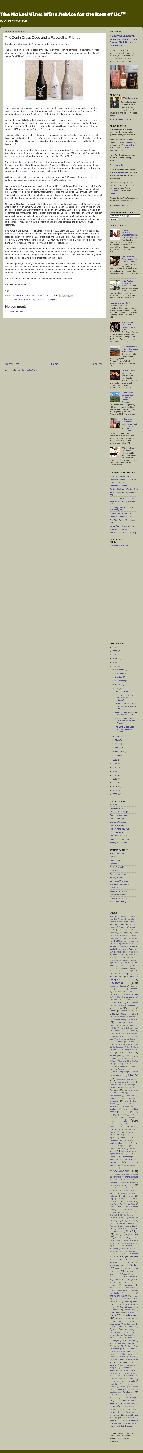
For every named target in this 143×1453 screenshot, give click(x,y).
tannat (123, 1329)
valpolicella (130, 1370)
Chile (112, 1013)
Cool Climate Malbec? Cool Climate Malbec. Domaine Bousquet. (129, 397)
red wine (134, 1257)
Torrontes (116, 1349)
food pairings (123, 1072)
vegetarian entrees (116, 1378)
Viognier (129, 1392)
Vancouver (113, 1373)
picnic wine (122, 1228)
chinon (122, 1017)
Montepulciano (131, 1177)
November (120, 673)
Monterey (113, 1182)
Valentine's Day (116, 1370)
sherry (126, 1302)
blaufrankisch (114, 960)
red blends (118, 1256)
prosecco (40, 299)
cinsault (119, 1023)
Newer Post (12, 363)
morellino (116, 1185)
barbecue (123, 946)
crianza (119, 1044)
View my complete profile (120, 119)
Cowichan (131, 1042)
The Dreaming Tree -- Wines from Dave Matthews (130, 259)
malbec (113, 1151)
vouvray (122, 1395)
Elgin (114, 1064)
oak (122, 1212)
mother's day (129, 1188)
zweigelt (130, 1426)
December (120, 669)
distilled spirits (115, 1056)
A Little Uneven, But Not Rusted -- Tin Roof (121, 304)
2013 (115, 767)
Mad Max (115, 1148)
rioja (117, 1268)
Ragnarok (132, 1251)
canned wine (121, 989)
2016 (115, 666)
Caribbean (117, 991)
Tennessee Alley (129, 1335)
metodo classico (129, 1165)
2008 (115, 786)
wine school (115, 1420)
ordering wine (133, 1218)
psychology (114, 1249)
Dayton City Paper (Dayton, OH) (124, 489)
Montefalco (117, 1177)
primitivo (121, 1243)
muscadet (113, 1193)
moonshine (134, 1182)
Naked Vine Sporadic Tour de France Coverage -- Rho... (126, 706)
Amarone (122, 927)
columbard (118, 1031)
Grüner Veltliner (127, 1104)
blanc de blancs (128, 957)
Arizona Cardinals (119, 935)
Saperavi (135, 1290)
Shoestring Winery (118, 895)
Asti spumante (133, 938)
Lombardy (116, 1146)
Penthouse (113, 1226)
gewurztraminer (131, 1090)
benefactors (118, 955)
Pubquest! (114, 888)
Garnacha (113, 1087)
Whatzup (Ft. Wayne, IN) (120, 529)
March (118, 748)
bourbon (128, 963)
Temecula (130, 1332)
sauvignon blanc (118, 1296)
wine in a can (115, 1415)
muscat (124, 1193)
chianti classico (128, 1011)
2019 (115, 655)
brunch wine (125, 971)
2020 (115, 651)
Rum (111, 1277)
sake (136, 1279)
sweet (133, 1324)
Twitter (112, 193)
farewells (26, 299)
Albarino (122, 922)
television (117, 1332)
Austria (115, 944)
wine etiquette (133, 1409)
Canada (123, 986)
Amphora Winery (117, 853)
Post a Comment (16, 312)
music (133, 1193)
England (123, 1064)
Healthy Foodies (117, 877)
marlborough (128, 1157)
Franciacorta (120, 1079)
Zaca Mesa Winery (118, 902)
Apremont (113, 933)
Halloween (113, 1106)
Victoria (122, 1387)
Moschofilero (114, 1188)
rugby (133, 1274)
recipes (135, 1254)
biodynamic (114, 957)
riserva (127, 1268)
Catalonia (126, 994)
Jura (122, 1132)
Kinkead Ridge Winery (119, 884)
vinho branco (133, 1387)
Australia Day (133, 941)
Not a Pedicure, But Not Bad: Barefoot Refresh (129, 283)
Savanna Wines (128, 371)
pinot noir (133, 1234)
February (119, 751)
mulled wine (129, 1190)
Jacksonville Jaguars (117, 1124)
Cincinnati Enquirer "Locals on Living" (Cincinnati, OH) (123, 481)
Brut (115, 974)
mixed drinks (114, 1174)
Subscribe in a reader (119, 545)
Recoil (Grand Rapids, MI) (121, 517)
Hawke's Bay (128, 1106)
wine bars (124, 1406)
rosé (117, 1271)
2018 (115, 658)
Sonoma (116, 1310)
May (117, 740)
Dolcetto (113, 1058)
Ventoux (112, 1381)
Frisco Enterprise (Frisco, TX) (122, 498)
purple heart (114, 1251)
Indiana (132, 1115)
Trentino (112, 1357)
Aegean (123, 916)
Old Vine (123, 1215)
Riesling (134, 1265)
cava (136, 994)
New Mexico (130, 1202)
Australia (117, 941)
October (119, 677)
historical (125, 1109)
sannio (112, 1290)
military (112, 1168)
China (115, 1017)
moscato (129, 1185)
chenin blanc (116, 1008)
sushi (126, 1324)
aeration (132, 916)
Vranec (132, 1395)
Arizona (135, 933)
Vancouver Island (116, 1376)
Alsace (112, 927)
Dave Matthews (132, 1047)
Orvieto (112, 1223)
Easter (121, 1061)
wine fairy (117, 1412)
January (119, 755)
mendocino (114, 1159)
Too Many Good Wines (120, 836)
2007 (115, 790)
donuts (124, 1058)
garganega (131, 1085)
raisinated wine (115, 1254)
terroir (112, 1338)
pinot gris (119, 1234)
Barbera (132, 946)
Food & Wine (115, 870)
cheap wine (122, 1005)
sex (133, 1299)
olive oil (132, 1215)
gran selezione (115, 1096)
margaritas (127, 1154)
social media (133, 1307)
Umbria (113, 1365)
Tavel (131, 1330)
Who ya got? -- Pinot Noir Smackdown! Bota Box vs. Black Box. (130, 233)
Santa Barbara (123, 1290)
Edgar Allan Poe (132, 1061)
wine (112, 1406)
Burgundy (128, 974)
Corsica (132, 1039)
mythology (113, 1196)
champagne (129, 997)
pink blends (117, 1232)
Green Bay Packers (127, 1098)
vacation (132, 1365)
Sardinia (117, 1293)
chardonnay (116, 1002)
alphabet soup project (121, 924)
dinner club (17, 299)
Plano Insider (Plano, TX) (121, 513)
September (120, 681)
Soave (122, 1307)
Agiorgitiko (113, 919)
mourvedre (113, 1190)
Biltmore (132, 955)
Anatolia (132, 927)
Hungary (134, 1112)
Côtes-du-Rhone (129, 448)
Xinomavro (134, 1423)
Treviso (132, 1357)
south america (130, 1312)
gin (115, 1093)
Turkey (121, 1359)
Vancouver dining (128, 1373)
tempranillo (114, 1335)
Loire (136, 1143)
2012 (115, 771)
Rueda (124, 1274)
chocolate (132, 1017)
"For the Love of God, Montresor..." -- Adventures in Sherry (129, 325)
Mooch (123, 1182)
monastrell (134, 1174)
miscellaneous (120, 1171)
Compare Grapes (117, 818)
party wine (123, 1223)
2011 (115, 775)
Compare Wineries (118, 822)
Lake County (127, 1138)
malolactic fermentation (129, 1151)
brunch (115, 971)
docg (133, 1056)
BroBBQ (113, 857)
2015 (115, 760)
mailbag (125, 1149)
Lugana (124, 1146)
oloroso (112, 1218)
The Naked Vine (130, 98)
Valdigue (113, 1368)
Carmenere (114, 994)
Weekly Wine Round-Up (120, 843)
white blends (128, 1401)
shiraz (135, 1302)
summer (131, 1321)
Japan (112, 1127)
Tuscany (117, 1362)
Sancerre (128, 1285)
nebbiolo (132, 1199)
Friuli (130, 1079)
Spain (113, 1315)
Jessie (132, 1127)
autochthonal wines (128, 944)
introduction (127, 142)
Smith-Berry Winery (118, 898)
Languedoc (114, 1140)
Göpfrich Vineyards (118, 874)
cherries (131, 1008)
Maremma (116, 1154)
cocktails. (113, 1028)
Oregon (116, 1220)
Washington (132, 1397)
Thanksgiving (115, 1340)
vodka (112, 1395)
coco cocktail (124, 1028)
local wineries (116, 1143)
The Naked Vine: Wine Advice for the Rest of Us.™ (63, 14)
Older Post (96, 363)
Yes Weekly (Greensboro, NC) (123, 533)
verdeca (122, 1381)
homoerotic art (123, 1112)
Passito (132, 1223)
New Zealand (115, 1207)
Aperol (122, 930)
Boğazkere (125, 960)
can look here (30, 168)
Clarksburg (130, 1022)
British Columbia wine (129, 968)
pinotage (118, 1238)
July (117, 688)
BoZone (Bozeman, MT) (120, 476)
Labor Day (131, 1135)
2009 (115, 783)
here (130, 185)
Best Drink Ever (116, 808)
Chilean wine (126, 1014)
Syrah (113, 1329)
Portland (135, 1238)
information (131, 1117)
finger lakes (133, 1069)
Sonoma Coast (129, 1310)
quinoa (123, 1251)
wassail (117, 1401)
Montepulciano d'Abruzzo (124, 1180)
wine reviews (128, 1418)
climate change (116, 1025)
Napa (112, 1199)
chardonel (129, 1000)
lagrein (112, 1138)
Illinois (124, 1115)
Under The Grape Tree (119, 839)
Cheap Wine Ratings (119, 812)
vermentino (129, 1384)
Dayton (115, 1050)
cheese (132, 1005)
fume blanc (122, 1082)
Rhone (130, 1262)
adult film (113, 916)
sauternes (130, 1293)
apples (132, 930)
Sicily (135, 1304)
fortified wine (118, 1076)
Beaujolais (133, 949)
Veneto (130, 1378)
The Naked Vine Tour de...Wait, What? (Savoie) (124, 697)
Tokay (136, 1346)
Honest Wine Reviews (119, 829)
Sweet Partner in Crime (121, 1327)
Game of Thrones (116, 1085)
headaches (114, 1109)
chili (136, 1014)
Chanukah (113, 1000)
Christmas (114, 1020)
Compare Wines (117, 825)
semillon (126, 1299)
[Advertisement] (54, 340)
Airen (133, 919)
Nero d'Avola (115, 1202)
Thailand (128, 1338)
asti (123, 938)
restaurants (115, 1262)
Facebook (114, 191)
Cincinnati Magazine (118, 486)
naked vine (127, 1196)
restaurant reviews (124, 1259)
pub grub (125, 1248)
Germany (114, 1090)
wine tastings (132, 1420)
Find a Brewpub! (117, 867)
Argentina (124, 933)
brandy (124, 966)
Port (126, 1237)
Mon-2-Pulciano (121, 692)
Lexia (125, 1140)
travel (112, 1354)
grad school (131, 1093)
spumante (118, 1318)
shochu (116, 1304)
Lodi (128, 1143)
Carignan (131, 991)
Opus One (121, 1218)
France (133, 1075)
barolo (112, 949)
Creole (112, 1044)
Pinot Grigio (132, 1231)
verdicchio (114, 1384)
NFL (119, 1209)
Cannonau (134, 989)
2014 (115, 764)
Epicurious (114, 864)
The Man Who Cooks (121, 1346)
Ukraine (131, 1362)
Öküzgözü (113, 1215)
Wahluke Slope (115, 1398)
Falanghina (122, 1066)
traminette (130, 1351)
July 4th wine (130, 1129)
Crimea (127, 1044)
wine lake (127, 1415)
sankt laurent (130, 1288)
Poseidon (127, 1240)
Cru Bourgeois (118, 1047)
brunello (135, 971)
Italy (33, 299)
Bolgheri (135, 960)
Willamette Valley (129, 1404)
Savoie (135, 1296)
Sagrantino (130, 1277)
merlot (113, 1162)
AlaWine (113, 805)
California (116, 983)
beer (136, 952)
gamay (132, 1082)
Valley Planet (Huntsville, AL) (122, 526)
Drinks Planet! (116, 860)
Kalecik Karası (116, 1135)
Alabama (113, 922)
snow (114, 1307)
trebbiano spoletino (127, 1354)
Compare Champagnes (120, 815)
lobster (132, 1140)
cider (123, 1020)
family (133, 1066)
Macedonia (134, 1146)
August (118, 684)
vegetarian (131, 1376)
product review (132, 1243)
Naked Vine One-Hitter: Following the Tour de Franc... (125, 720)
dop (133, 1058)
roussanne (114, 1274)
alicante (132, 922)
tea (137, 1329)
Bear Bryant (122, 949)
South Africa (115, 1312)
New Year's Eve (116, 1204)
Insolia (112, 1121)
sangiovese (115, 1288)
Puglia (133, 1248)
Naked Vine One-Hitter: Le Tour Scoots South (126, 713)
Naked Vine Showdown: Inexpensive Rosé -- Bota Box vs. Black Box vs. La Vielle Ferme (129, 425)
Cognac (135, 1028)
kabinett (131, 1132)
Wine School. (126, 145)
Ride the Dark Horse (118, 891)
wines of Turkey (120, 1423)
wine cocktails (118, 1409)
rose (136, 1268)
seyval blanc (115, 1302)
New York (131, 1204)
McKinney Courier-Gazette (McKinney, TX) (121, 508)
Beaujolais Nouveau (122, 952)
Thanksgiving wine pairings (127, 1343)
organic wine (130, 1221)
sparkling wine (51, 299)
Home (54, 363)
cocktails (130, 1025)
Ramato (126, 1254)
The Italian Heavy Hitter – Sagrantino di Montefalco (130, 349)
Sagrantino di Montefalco (120, 1279)
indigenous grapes (117, 1117)
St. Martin (129, 1318)
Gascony (124, 1087)
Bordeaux (116, 963)
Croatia (135, 1044)
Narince (122, 1199)
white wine (114, 1404)
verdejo (132, 1381)
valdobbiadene (127, 1368)
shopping (126, 1304)
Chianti (113, 1011)
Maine (133, 1148)
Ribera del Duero (117, 1265)
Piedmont (134, 1228)
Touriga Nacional (116, 1351)
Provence (130, 1246)
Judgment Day (115, 1129)
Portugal (116, 1240)
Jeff (121, 1126)
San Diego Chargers (122, 1282)
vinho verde (117, 1389)
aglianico (124, 919)
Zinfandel (117, 1426)
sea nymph (116, 1299)
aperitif (112, 930)
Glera (122, 1093)
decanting (125, 1050)
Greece (113, 1098)
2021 (115, 647)
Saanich (119, 1277)
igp (114, 1115)
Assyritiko (115, 938)
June (117, 736)
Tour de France (129, 1349)
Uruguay (123, 1365)
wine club (134, 1406)
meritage (128, 1159)
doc (126, 1055)
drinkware (113, 1061)
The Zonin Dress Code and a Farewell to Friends (124, 729)
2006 (115, 794)
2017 (115, 662)
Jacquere (132, 1124)
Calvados (113, 986)
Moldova (125, 1174)
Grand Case (130, 1096)
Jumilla (112, 1132)
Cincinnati (133, 1019)
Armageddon (133, 935)
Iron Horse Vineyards (119, 881)
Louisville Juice (116, 832)
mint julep (128, 1168)
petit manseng (125, 1226)
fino (114, 1072)
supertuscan (115, 1324)
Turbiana (113, 1359)
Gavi (133, 1087)
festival (122, 1069)
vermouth (113, 1387)
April (117, 744)
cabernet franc (116, 977)
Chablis (117, 997)
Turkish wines (132, 1359)
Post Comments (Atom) (27, 370)
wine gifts (132, 1412)
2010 (115, 779)
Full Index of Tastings (119, 165)
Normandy (127, 1209)
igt (118, 1115)
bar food (113, 946)
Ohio (131, 1212)
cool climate (121, 1039)
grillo (126, 1101)
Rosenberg (131, 1271)
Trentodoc (122, 1357)
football (135, 1072)
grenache (114, 1101)
